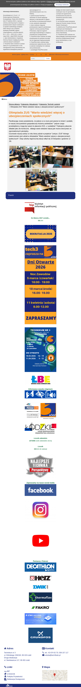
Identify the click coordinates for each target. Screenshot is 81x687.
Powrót (11, 195)
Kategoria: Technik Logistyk (49, 104)
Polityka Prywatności (13, 676)
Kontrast (52, 54)
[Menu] (40, 99)
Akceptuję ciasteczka (62, 4)
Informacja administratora (62, 54)
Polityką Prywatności (53, 1)
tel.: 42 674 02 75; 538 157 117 (55, 653)
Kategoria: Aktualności (29, 104)
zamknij (59, 47)
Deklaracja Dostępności (14, 679)
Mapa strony (25, 54)
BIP (7, 671)
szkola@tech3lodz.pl (51, 655)
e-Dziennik (9, 674)
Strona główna (16, 54)
